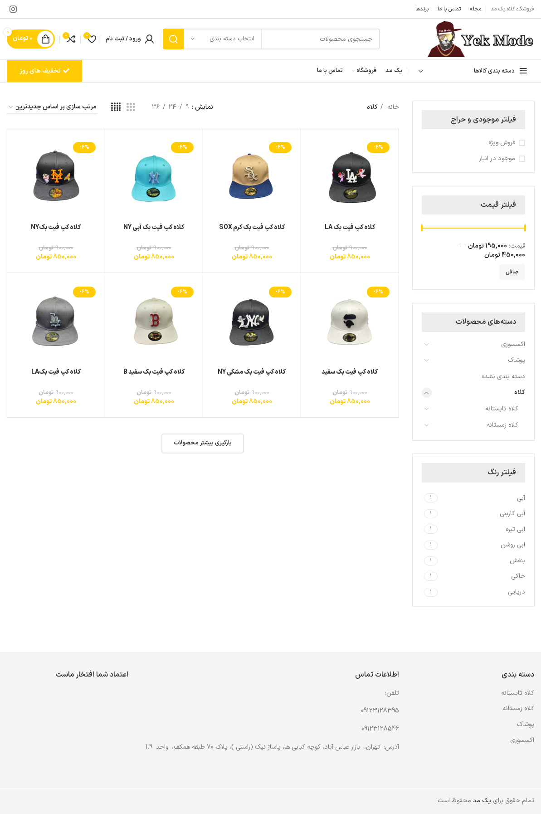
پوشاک (516, 360)
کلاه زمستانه (502, 425)
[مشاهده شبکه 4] (116, 108)
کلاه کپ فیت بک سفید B (154, 372)
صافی (512, 272)
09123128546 (380, 729)
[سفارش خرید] (52, 107)
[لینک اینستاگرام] (13, 9)
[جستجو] (271, 39)
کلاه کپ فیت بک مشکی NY (252, 372)
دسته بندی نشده (503, 376)
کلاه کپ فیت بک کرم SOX (252, 227)
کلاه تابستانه (501, 409)
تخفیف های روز (44, 71)
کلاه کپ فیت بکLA (56, 372)
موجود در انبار (497, 158)
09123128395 (380, 711)
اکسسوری (513, 344)
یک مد (482, 800)
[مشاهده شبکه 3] (131, 108)
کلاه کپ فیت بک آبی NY (153, 227)
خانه (392, 107)
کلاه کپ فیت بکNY (56, 227)
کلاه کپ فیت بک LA (350, 227)
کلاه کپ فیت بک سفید (350, 372)
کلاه (519, 392)
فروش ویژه (501, 142)
